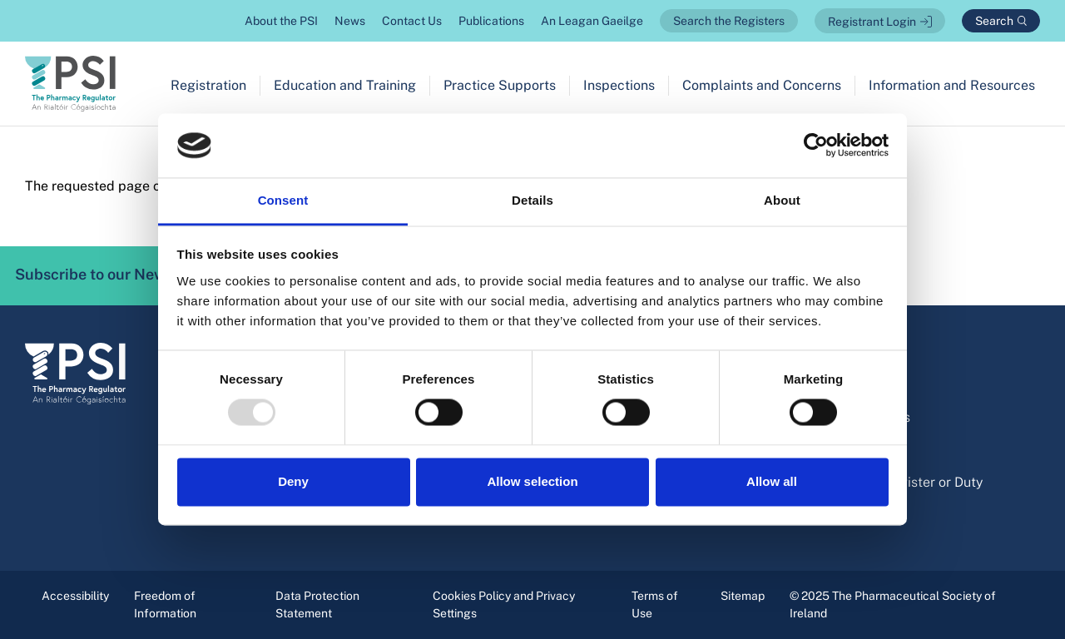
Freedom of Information (165, 604)
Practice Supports (499, 85)
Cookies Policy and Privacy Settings (504, 604)
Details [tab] (532, 200)
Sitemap (743, 595)
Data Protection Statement (317, 604)
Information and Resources (952, 85)
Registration (208, 85)
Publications (491, 20)
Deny (293, 481)
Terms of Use (655, 604)
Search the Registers (729, 20)
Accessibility (75, 595)
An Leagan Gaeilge (592, 20)
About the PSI (281, 20)
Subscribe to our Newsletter (136, 275)
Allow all (771, 481)
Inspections (619, 85)
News (349, 20)
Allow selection (532, 481)
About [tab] (782, 200)
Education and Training (345, 85)
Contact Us (412, 20)
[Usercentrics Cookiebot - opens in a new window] (816, 145)
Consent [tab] (283, 200)
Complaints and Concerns (761, 85)
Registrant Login (872, 21)
